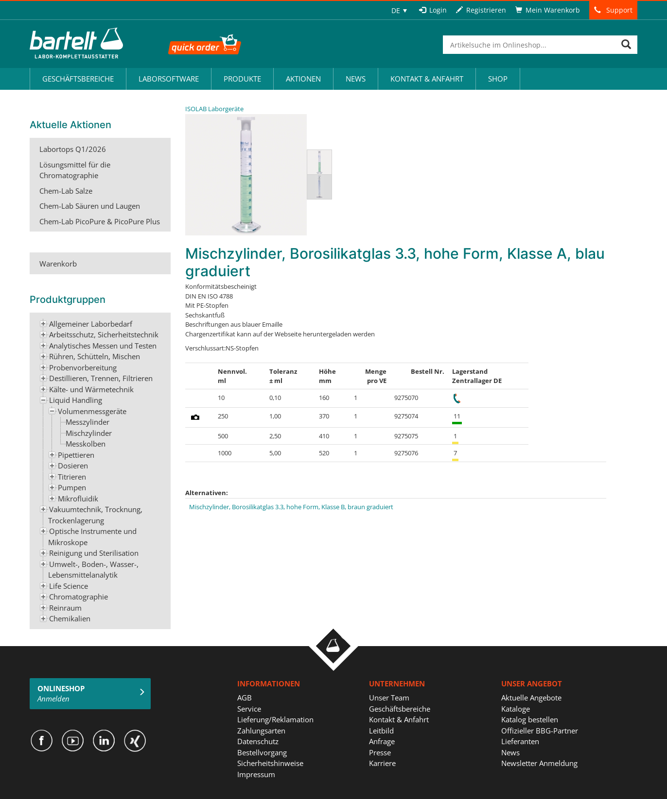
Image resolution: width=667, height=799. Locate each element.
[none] (399, 10)
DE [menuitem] (395, 10)
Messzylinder (87, 422)
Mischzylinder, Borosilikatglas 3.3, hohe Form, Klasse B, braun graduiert (291, 506)
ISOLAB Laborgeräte (214, 108)
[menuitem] (399, 10)
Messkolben (85, 444)
